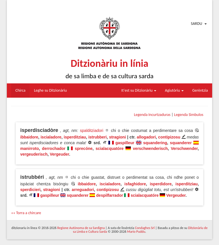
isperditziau (75, 137)
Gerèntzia (200, 90)
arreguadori (83, 189)
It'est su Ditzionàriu (139, 90)
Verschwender (184, 148)
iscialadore (50, 137)
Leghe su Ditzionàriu (50, 90)
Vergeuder (59, 154)
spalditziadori (91, 130)
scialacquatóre (109, 148)
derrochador (53, 148)
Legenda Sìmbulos (188, 114)
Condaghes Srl (145, 228)
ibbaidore (29, 137)
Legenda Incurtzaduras (152, 114)
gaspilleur (124, 142)
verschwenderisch (150, 148)
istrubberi (97, 137)
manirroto (29, 148)
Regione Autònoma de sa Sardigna (81, 228)
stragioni (117, 137)
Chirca (20, 90)
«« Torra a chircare (26, 212)
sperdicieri (30, 189)
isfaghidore (135, 184)
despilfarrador (109, 195)
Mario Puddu (136, 232)
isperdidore (160, 184)
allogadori (146, 137)
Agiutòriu (174, 90)
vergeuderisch (34, 154)
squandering (155, 142)
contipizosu (169, 137)
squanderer (181, 142)
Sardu (196, 23)
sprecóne (83, 148)
